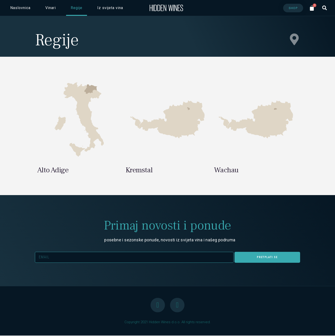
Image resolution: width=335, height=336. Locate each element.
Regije (76, 8)
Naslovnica (20, 8)
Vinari (50, 8)
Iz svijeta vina (110, 8)
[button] (293, 8)
